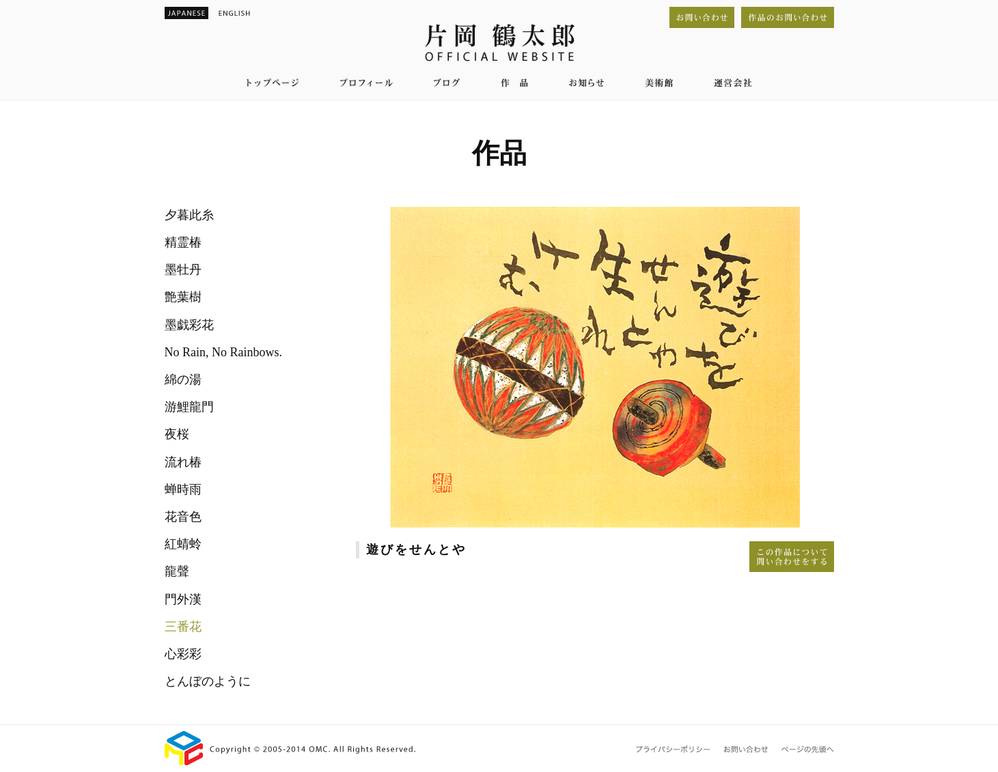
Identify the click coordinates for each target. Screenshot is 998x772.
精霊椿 (183, 242)
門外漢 (183, 599)
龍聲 (177, 571)
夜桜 (177, 434)
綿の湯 (183, 379)
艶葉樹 (183, 297)
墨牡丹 (183, 269)
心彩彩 (183, 654)
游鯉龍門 (189, 407)
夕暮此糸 (189, 215)
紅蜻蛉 (183, 544)
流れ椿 (183, 462)
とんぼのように (208, 681)
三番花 (183, 626)
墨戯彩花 (189, 325)
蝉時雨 (183, 489)
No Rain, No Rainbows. (224, 352)
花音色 (183, 517)
